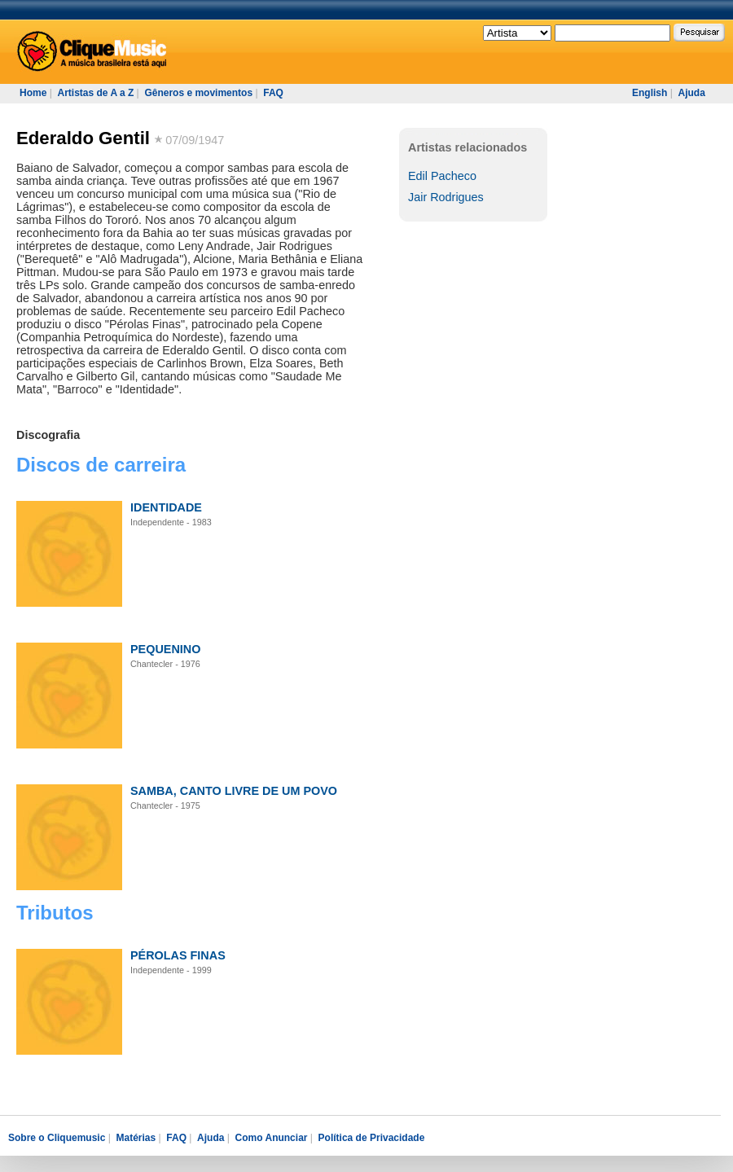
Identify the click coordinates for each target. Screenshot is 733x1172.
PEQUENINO (165, 649)
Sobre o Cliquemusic (56, 1137)
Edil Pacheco (442, 175)
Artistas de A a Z (95, 93)
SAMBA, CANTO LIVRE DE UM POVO (233, 790)
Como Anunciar (271, 1137)
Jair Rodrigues (446, 197)
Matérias (136, 1137)
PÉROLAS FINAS (178, 955)
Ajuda (691, 93)
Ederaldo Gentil (83, 138)
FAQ (273, 93)
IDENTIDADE (166, 507)
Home (33, 93)
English (649, 93)
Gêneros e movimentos (198, 93)
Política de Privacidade (371, 1137)
